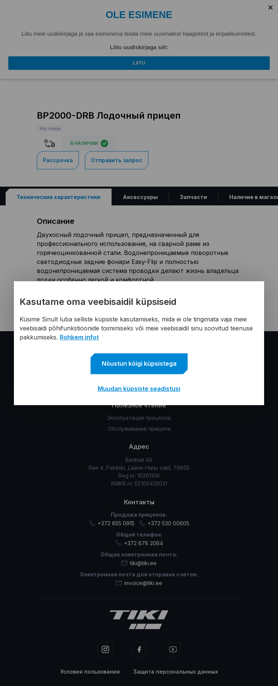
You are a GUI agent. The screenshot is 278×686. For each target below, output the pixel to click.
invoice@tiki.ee (139, 583)
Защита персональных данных (175, 671)
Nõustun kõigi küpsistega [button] (139, 363)
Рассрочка (58, 160)
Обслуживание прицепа (139, 428)
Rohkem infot (79, 337)
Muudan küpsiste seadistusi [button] (139, 388)
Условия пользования (90, 671)
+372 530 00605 (164, 523)
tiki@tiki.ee (139, 563)
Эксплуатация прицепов (139, 418)
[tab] (59, 196)
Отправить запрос (116, 160)
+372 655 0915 (111, 523)
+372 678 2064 (139, 543)
